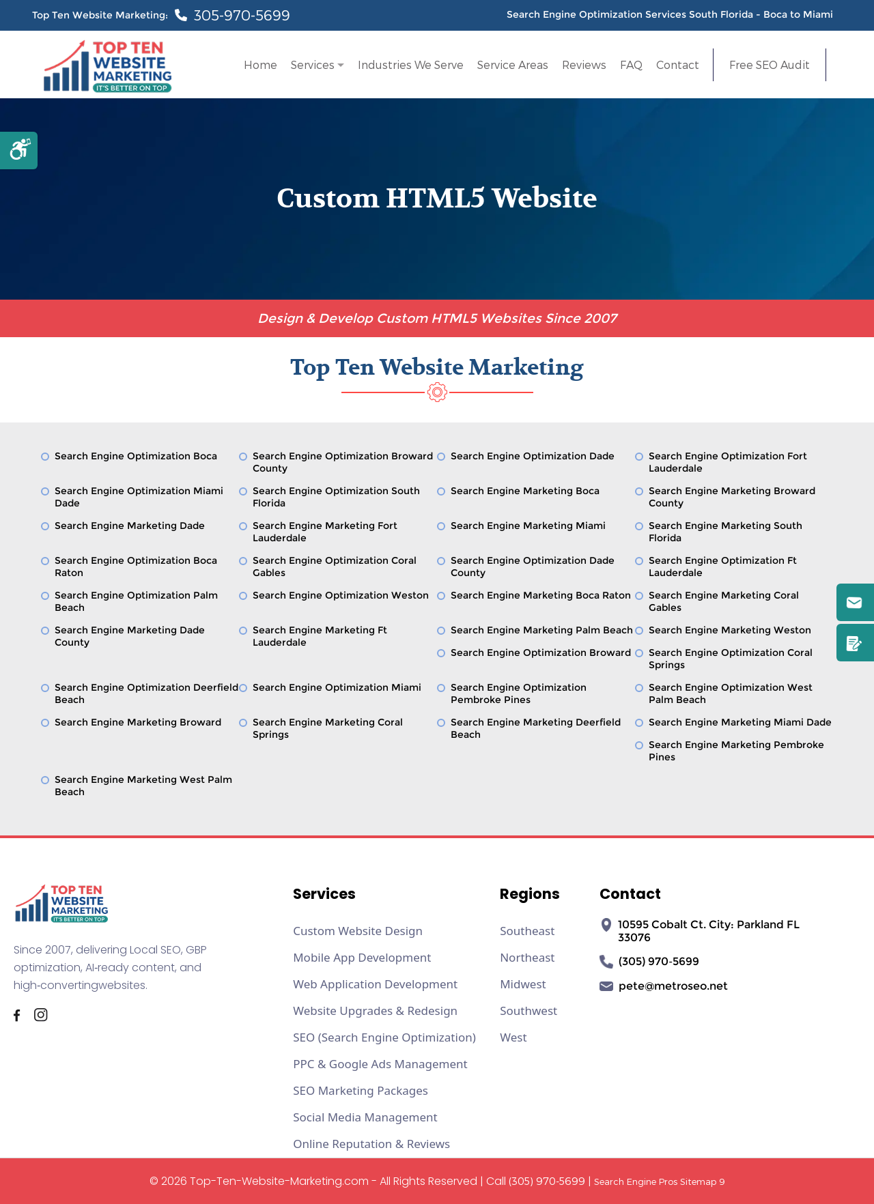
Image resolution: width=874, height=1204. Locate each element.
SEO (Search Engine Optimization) (384, 1037)
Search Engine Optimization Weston (341, 595)
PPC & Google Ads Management (380, 1064)
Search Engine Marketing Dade (130, 525)
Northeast (527, 957)
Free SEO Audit (769, 64)
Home (260, 64)
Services (313, 64)
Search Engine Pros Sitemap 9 (659, 1181)
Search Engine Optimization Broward (541, 652)
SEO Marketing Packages (360, 1090)
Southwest (528, 1010)
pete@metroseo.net (664, 986)
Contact (677, 64)
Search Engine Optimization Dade (533, 456)
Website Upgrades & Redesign (375, 1010)
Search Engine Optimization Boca (136, 456)
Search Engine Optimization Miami (337, 687)
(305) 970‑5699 (649, 962)
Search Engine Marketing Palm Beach (542, 630)
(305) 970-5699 (547, 1181)
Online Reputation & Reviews (371, 1143)
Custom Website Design (358, 930)
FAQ (631, 64)
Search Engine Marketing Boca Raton (541, 595)
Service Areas (512, 64)
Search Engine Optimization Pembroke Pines (519, 693)
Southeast (527, 930)
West (513, 1037)
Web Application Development (375, 984)
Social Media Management (365, 1117)
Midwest (523, 984)
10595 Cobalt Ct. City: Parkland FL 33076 (700, 931)
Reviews (584, 64)
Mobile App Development (362, 957)
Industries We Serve (411, 64)
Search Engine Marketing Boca (525, 491)
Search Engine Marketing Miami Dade (740, 722)
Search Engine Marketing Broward (138, 722)
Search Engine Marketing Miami (528, 525)
